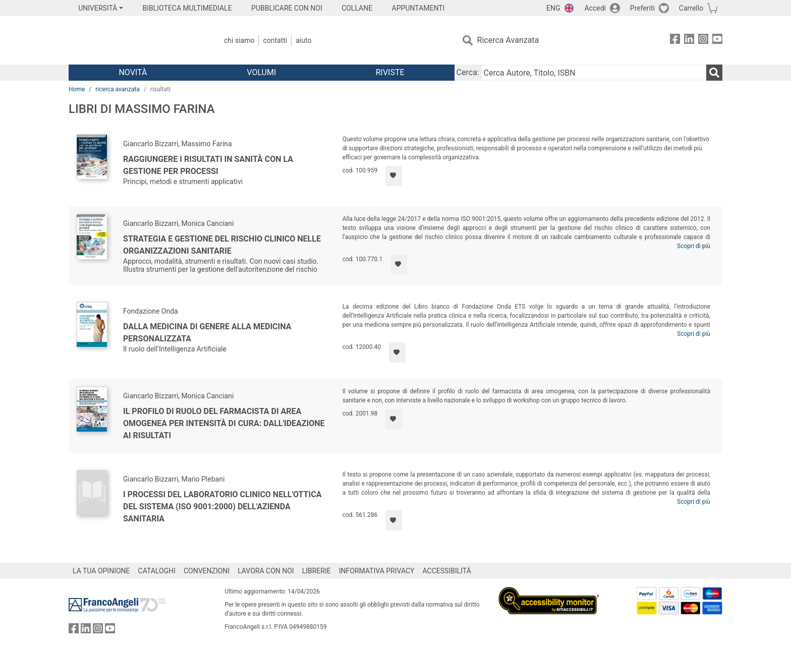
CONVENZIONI (207, 571)
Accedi (595, 8)
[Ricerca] (714, 73)
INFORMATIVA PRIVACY (377, 571)
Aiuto (303, 40)
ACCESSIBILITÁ (447, 571)
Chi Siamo (239, 40)
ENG (553, 8)
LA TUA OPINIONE (101, 571)
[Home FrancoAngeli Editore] (135, 40)
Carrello (691, 8)
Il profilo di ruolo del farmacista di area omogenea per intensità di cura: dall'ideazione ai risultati (224, 423)
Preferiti (642, 8)
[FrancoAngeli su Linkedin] (689, 40)
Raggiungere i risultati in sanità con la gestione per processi (208, 165)
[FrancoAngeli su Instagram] (703, 40)
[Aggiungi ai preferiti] (393, 176)
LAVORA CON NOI (266, 571)
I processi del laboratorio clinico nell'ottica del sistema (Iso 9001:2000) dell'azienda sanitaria (222, 506)
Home (77, 89)
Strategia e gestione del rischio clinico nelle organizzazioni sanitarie (222, 245)
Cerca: (468, 72)
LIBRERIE (316, 571)
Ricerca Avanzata (508, 40)
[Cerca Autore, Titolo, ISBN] (593, 73)
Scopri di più (693, 246)
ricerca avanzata (117, 89)
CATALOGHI (157, 571)
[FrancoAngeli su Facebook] (675, 40)
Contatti (275, 40)
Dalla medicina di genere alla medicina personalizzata (207, 332)
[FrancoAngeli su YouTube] (717, 40)
